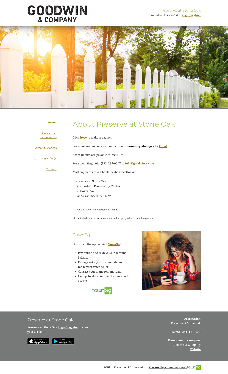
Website (195, 349)
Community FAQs (45, 158)
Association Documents (48, 135)
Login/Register (191, 15)
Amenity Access (46, 148)
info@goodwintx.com (139, 163)
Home (52, 122)
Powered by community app (175, 367)
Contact (51, 169)
